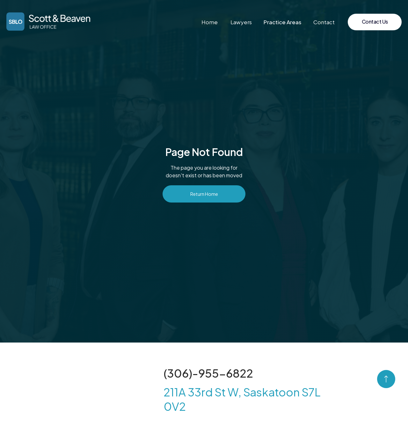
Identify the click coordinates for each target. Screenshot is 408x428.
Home (209, 22)
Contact (324, 22)
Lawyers (241, 22)
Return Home (204, 194)
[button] (282, 22)
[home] (48, 21)
